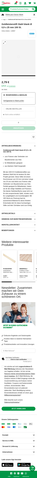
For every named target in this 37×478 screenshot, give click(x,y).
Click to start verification (19, 359)
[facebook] (11, 473)
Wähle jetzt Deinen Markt (14, 14)
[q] (20, 9)
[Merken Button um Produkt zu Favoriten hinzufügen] (33, 137)
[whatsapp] (26, 473)
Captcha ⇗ (27, 361)
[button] (3, 9)
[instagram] (18, 473)
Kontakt (5, 435)
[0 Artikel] (18, 123)
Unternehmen (7, 452)
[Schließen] (34, 15)
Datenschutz (25, 476)
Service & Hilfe (7, 441)
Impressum (16, 476)
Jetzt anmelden (18, 408)
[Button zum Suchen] (33, 9)
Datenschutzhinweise (11, 402)
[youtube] (22, 473)
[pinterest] (15, 473)
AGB (9, 476)
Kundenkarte (12, 86)
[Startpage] (6, 3)
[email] (18, 351)
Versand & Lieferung (10, 446)
